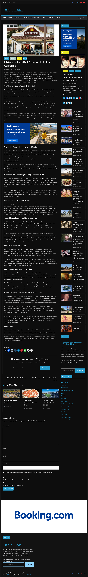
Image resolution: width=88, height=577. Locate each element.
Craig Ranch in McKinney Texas (77, 266)
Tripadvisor (64, 414)
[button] (52, 18)
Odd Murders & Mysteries (68, 404)
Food (43, 17)
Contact (58, 17)
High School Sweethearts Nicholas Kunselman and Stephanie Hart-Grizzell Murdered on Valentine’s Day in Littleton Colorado (78, 198)
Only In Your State (66, 406)
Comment (6, 426)
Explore (63, 393)
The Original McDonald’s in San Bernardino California (78, 129)
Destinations (35, 17)
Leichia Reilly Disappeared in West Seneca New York (72, 77)
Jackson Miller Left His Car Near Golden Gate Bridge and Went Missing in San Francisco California (78, 241)
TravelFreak (64, 412)
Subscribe (45, 368)
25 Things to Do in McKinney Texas (78, 287)
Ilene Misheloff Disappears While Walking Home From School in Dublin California (78, 226)
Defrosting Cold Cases (67, 390)
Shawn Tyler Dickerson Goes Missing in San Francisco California (78, 277)
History (26, 17)
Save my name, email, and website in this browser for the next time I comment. (29, 473)
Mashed (63, 398)
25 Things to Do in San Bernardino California (78, 151)
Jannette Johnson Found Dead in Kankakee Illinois (77, 318)
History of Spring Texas (10, 402)
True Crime (18, 17)
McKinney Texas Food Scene (77, 327)
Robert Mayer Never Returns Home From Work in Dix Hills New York (78, 298)
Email (5, 456)
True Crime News (66, 417)
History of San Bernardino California (77, 213)
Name (5, 448)
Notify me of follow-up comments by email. (16, 480)
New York (71, 70)
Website (5, 464)
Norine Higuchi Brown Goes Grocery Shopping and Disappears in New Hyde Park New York (78, 115)
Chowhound (64, 387)
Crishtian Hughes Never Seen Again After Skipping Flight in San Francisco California (78, 255)
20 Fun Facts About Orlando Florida (49, 403)
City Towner (17, 69)
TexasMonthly (65, 409)
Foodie (63, 396)
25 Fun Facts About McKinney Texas (78, 308)
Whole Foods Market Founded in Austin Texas (45, 379)
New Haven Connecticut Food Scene (30, 403)
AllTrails (63, 385)
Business (7, 58)
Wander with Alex (66, 420)
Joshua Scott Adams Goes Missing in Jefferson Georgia (78, 161)
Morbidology (64, 401)
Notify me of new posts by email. (13, 485)
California (13, 58)
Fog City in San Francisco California (14, 378)
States (50, 17)
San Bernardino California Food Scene (77, 182)
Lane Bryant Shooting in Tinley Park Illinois (78, 140)
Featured (19, 58)
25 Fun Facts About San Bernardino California (78, 172)
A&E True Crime (65, 382)
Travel (10, 17)
